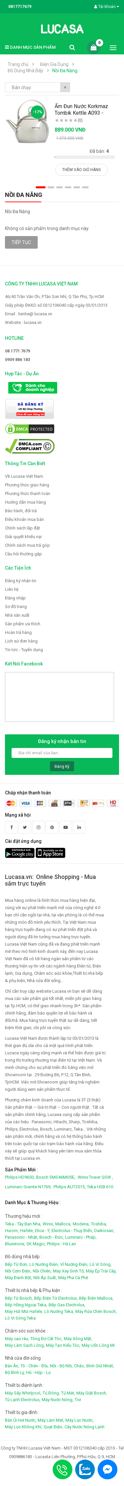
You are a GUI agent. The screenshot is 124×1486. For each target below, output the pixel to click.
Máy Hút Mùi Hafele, (24, 1311)
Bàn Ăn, (12, 1365)
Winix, (48, 1223)
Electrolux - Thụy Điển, (72, 1230)
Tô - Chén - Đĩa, (35, 1365)
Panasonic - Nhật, (21, 1237)
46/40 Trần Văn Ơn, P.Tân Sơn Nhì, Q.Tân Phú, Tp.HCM (54, 296)
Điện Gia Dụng (54, 64)
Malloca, (63, 1223)
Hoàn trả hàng (18, 632)
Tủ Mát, (68, 1393)
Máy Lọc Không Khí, (23, 1426)
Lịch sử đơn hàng (21, 641)
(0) (80, 120)
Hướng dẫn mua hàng (25, 502)
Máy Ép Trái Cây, (101, 1271)
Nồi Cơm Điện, (18, 1271)
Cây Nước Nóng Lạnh (84, 1426)
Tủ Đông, (51, 1393)
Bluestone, (15, 1243)
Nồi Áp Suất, (45, 1277)
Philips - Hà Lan (61, 1243)
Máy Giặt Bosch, (91, 1393)
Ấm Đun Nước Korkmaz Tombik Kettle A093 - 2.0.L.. (81, 113)
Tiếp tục (21, 242)
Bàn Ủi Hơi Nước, (20, 1420)
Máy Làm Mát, (51, 1420)
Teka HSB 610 (100, 1186)
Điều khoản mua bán (24, 519)
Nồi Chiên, (42, 1271)
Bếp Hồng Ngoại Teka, (26, 1304)
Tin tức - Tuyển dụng (24, 649)
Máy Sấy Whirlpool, (23, 1393)
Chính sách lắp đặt (22, 528)
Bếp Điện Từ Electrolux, (56, 1298)
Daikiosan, (104, 1230)
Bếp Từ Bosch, (19, 1298)
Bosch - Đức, (51, 1237)
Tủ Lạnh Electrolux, (22, 1399)
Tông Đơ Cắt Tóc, (46, 1338)
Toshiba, (99, 1223)
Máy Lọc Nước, (79, 1420)
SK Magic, (36, 1243)
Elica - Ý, (42, 1230)
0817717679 (19, 6)
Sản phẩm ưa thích (22, 623)
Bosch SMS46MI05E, (55, 1177)
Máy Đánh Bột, (18, 1277)
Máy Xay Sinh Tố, (69, 1271)
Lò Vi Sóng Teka (20, 1318)
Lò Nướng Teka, (59, 1311)
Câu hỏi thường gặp (23, 553)
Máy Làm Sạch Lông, (25, 1345)
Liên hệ (12, 589)
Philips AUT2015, (70, 1186)
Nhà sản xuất (17, 615)
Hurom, (12, 1230)
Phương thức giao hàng (27, 484)
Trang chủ (18, 64)
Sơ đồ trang (16, 606)
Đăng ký (62, 766)
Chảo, (79, 1365)
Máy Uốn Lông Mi (98, 1345)
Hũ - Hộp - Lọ (38, 1372)
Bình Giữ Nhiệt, (100, 1365)
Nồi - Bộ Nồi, (61, 1365)
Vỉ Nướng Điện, (74, 1264)
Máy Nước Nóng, (57, 1399)
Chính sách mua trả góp (27, 545)
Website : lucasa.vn (23, 322)
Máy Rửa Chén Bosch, (96, 1311)
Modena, (81, 1223)
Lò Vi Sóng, (100, 1264)
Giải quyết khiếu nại (23, 536)
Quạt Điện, (53, 1426)
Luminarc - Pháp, (81, 1237)
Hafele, (27, 1230)
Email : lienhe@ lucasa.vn (28, 313)
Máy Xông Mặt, (78, 1338)
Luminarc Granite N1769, (28, 1186)
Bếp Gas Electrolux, (67, 1304)
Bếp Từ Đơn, (16, 1264)
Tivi (78, 1399)
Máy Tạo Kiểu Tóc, (63, 1345)
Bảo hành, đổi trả (21, 510)
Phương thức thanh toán (27, 493)
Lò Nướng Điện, (44, 1264)
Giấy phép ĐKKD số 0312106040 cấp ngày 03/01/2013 (56, 305)
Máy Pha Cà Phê (73, 1277)
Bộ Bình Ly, (15, 1372)
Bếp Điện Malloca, (96, 1298)
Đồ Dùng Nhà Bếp (25, 70)
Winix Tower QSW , (95, 1177)
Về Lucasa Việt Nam (24, 476)
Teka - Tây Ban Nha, (23, 1223)
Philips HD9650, (20, 1177)
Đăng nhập (15, 597)
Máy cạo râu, (17, 1338)
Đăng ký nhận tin (20, 580)
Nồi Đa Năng (64, 70)
